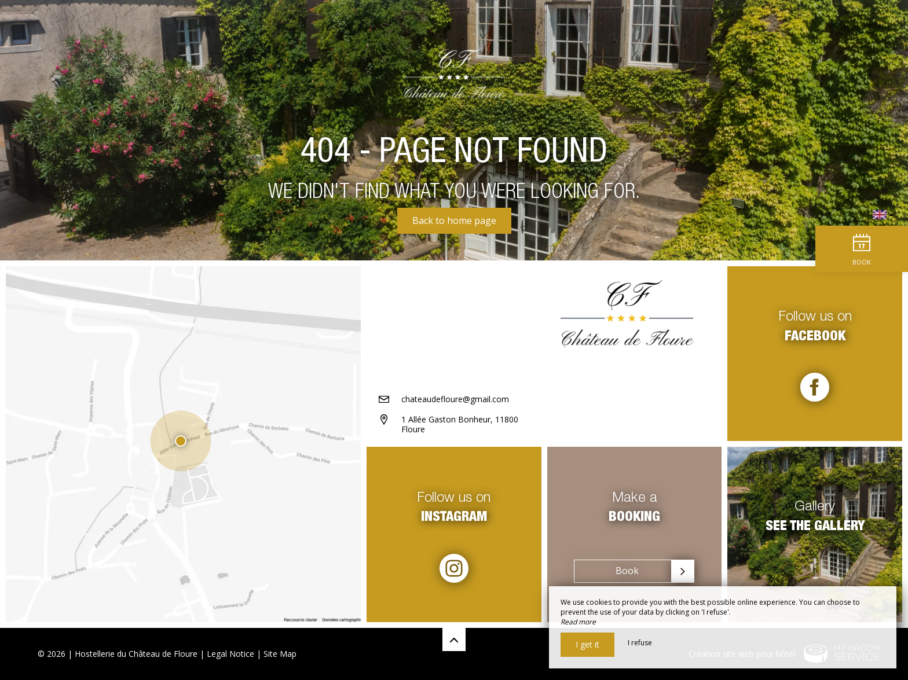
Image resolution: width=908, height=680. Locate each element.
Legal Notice (230, 653)
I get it (587, 644)
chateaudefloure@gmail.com (455, 399)
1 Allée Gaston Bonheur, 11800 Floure (459, 424)
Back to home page (454, 220)
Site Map (279, 653)
